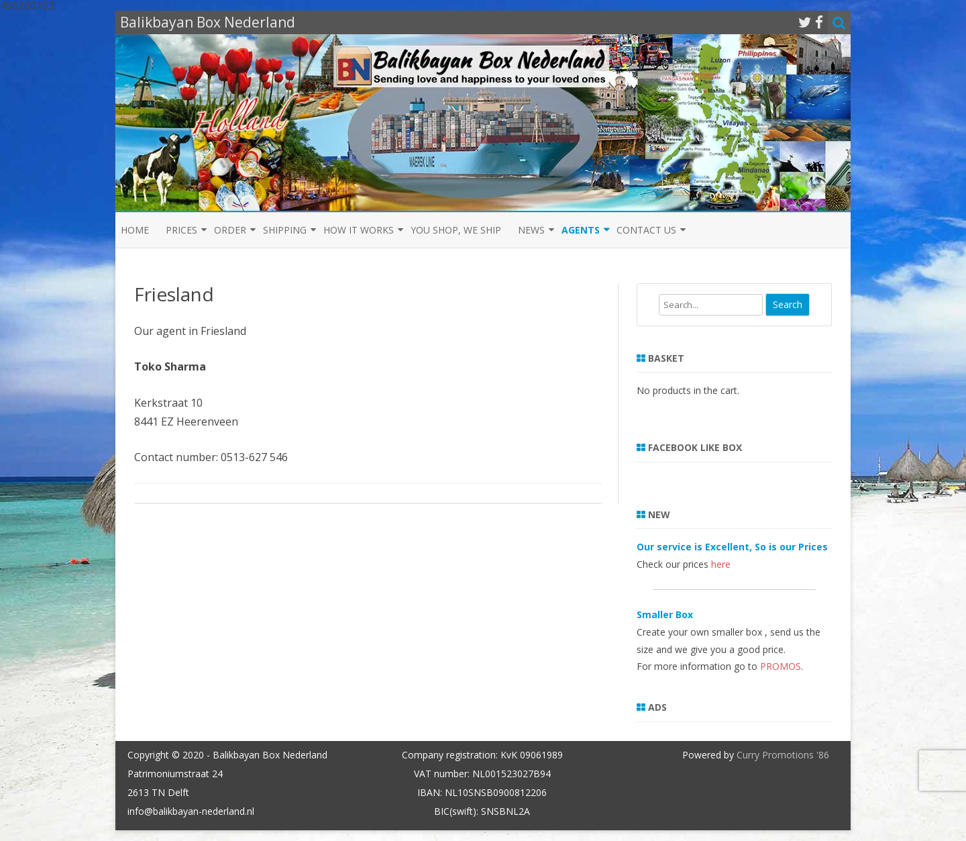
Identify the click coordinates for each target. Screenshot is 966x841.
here (721, 564)
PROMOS (780, 666)
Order (230, 230)
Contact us (646, 230)
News (531, 230)
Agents (580, 230)
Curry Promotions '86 (783, 754)
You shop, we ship (456, 230)
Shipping (285, 230)
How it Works (358, 230)
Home (135, 230)
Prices (181, 230)
